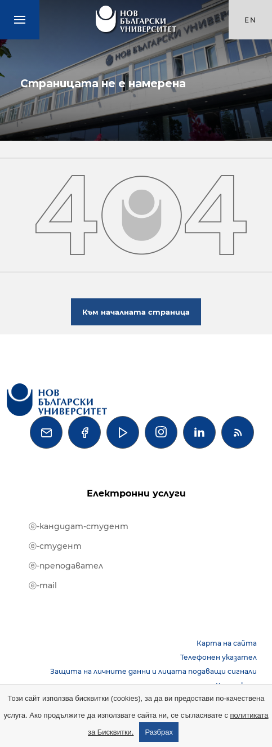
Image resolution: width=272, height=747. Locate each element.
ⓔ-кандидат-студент (78, 526)
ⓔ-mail (43, 585)
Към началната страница (136, 311)
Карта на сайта (227, 643)
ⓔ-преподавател (66, 566)
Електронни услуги (136, 493)
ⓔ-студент (55, 546)
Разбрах (159, 732)
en (250, 20)
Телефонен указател (218, 657)
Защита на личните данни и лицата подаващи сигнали (153, 671)
